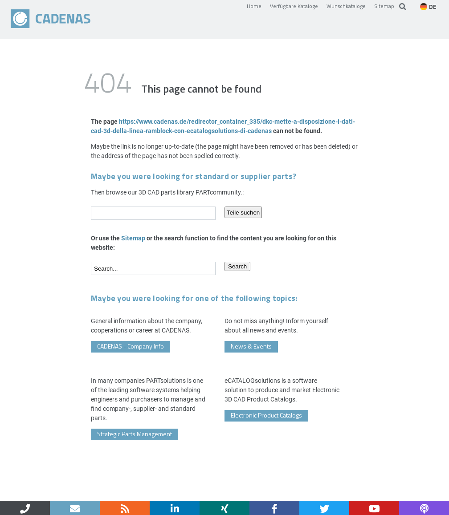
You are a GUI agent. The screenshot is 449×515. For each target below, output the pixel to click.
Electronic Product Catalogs (266, 415)
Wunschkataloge (346, 5)
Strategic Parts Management (134, 434)
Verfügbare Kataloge (294, 5)
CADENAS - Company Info (130, 346)
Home (254, 5)
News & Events (251, 346)
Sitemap (384, 5)
